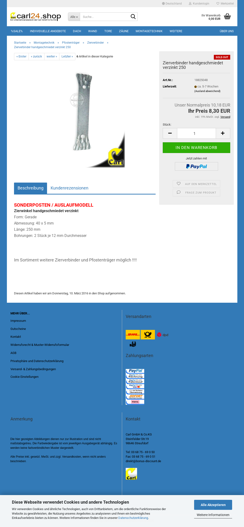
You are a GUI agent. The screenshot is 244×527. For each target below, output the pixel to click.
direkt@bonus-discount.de (143, 461)
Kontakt (15, 336)
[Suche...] (74, 16)
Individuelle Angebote (48, 31)
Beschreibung (30, 187)
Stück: (167, 124)
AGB (13, 353)
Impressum (18, 320)
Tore (108, 31)
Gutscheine (18, 329)
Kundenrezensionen (69, 187)
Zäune (124, 31)
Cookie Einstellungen (24, 377)
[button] (171, 3)
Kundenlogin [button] (199, 3)
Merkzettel (225, 3)
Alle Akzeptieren (213, 505)
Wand (92, 31)
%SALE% (17, 31)
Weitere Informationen (213, 515)
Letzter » (67, 56)
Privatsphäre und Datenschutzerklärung (36, 361)
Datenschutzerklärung (133, 518)
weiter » (52, 56)
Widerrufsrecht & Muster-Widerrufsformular (39, 345)
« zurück (36, 56)
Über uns (227, 31)
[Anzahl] (196, 133)
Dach (77, 31)
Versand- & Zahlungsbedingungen (33, 369)
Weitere (176, 31)
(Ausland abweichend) (207, 91)
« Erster (21, 56)
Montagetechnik (149, 31)
